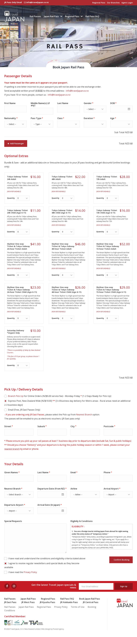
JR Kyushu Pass (47, 602)
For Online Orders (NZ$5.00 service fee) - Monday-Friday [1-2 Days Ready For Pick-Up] (59, 396)
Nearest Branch (84, 414)
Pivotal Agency (58, 629)
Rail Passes (35, 16)
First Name (10, 103)
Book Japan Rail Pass (89, 598)
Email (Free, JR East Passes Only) (24, 409)
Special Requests (13, 521)
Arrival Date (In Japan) (48, 504)
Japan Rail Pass (51, 16)
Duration (88, 118)
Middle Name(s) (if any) (40, 104)
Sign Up (123, 586)
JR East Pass (10, 602)
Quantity (11, 198)
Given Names (11, 472)
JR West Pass (28, 602)
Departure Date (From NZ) (51, 488)
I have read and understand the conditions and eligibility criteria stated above (46, 558)
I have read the (22, 572)
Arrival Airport (111, 488)
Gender (88, 103)
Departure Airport (13, 504)
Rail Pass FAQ (92, 16)
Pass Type (36, 118)
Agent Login (127, 2)
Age (112, 118)
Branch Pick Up (15, 396)
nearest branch (12, 448)
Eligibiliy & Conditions (82, 521)
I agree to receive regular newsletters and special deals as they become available (41, 565)
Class (59, 118)
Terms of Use (77, 606)
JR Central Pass (90, 602)
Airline (74, 488)
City (73, 426)
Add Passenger (16, 143)
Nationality (10, 118)
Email (73, 472)
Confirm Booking (121, 559)
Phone (107, 472)
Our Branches (113, 2)
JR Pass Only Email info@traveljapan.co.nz (26, 2)
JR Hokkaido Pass (69, 602)
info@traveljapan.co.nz (77, 90)
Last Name (62, 103)
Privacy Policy (30, 572)
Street (7, 426)
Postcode (109, 426)
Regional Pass (98, 2)
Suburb (41, 426)
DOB (112, 103)
